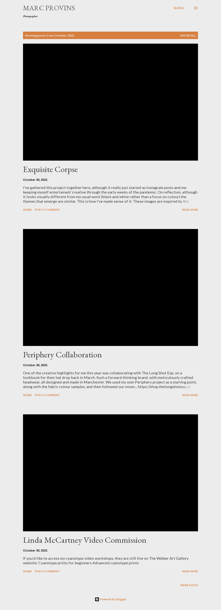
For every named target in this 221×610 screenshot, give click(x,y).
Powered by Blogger (110, 599)
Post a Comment (47, 209)
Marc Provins (49, 7)
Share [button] (27, 209)
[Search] (179, 8)
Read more (190, 209)
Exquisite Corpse (50, 169)
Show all (188, 35)
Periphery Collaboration (62, 354)
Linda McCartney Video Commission (84, 539)
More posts (189, 585)
